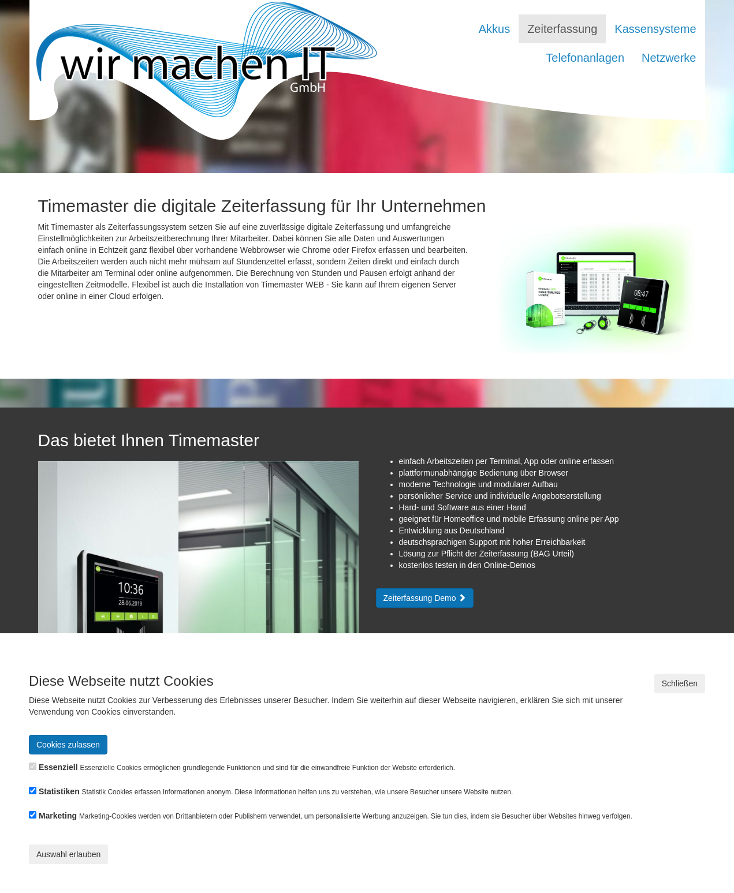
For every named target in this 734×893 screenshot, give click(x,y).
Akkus (494, 29)
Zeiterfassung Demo (425, 598)
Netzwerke (669, 57)
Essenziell (58, 767)
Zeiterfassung (562, 29)
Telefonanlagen (585, 57)
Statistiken (59, 791)
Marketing (58, 815)
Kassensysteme (655, 29)
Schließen (680, 683)
